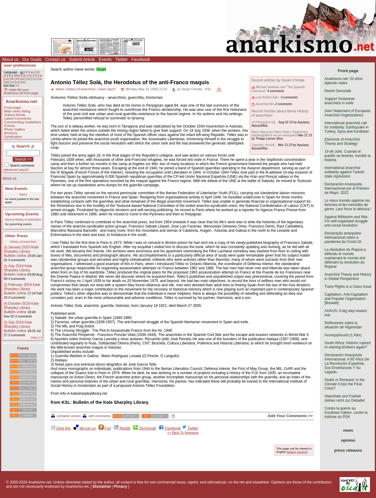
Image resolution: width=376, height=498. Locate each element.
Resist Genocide (337, 91)
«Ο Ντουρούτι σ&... (264, 122)
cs (34, 79)
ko (24, 82)
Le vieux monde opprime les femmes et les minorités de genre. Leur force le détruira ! (347, 204)
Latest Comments (17, 118)
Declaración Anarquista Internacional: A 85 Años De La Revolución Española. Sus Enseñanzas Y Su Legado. (346, 363)
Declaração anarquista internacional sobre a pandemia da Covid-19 (342, 237)
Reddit (122, 428)
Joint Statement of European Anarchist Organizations (347, 113)
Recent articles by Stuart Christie (277, 80)
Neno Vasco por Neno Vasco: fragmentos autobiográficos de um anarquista (279, 133)
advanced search (16, 169)
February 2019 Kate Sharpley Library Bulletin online (22, 289)
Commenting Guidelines (22, 122)
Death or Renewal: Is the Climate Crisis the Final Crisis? (344, 384)
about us (9, 178)
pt (5, 75)
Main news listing (17, 111)
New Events (16, 188)
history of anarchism (81, 89)
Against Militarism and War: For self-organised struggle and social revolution (346, 221)
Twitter (121, 59)
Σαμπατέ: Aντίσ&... (264, 145)
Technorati (144, 428)
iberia (60, 89)
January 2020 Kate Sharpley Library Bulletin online (21, 251)
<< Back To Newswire (183, 432)
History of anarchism (28, 219)
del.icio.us (85, 428)
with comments (96, 416)
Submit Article (82, 59)
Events (105, 59)
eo (18, 82)
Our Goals (32, 59)
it (37, 72)
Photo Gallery (14, 129)
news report (106, 89)
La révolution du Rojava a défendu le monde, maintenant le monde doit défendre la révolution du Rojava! (345, 258)
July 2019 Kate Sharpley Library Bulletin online (18, 270)
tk (10, 75)
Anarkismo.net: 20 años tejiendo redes (343, 81)
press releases (348, 450)
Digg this (61, 428)
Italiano (291, 451)
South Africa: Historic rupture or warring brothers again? (347, 345)
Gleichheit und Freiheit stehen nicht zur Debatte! (344, 398)
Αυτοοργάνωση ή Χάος (342, 335)
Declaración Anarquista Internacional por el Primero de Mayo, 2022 (346, 188)
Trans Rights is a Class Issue (347, 286)
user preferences (20, 65)
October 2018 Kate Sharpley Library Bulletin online (21, 307)
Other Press (16, 236)
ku (23, 79)
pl (6, 79)
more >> (36, 337)
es (32, 72)
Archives (11, 133)
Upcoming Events (22, 214)
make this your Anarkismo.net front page (21, 91)
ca (40, 79)
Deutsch (302, 451)
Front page (12, 107)
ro (12, 82)
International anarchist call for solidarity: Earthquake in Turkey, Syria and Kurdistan (346, 127)
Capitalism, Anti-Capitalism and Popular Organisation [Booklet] (346, 298)
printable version (66, 416)
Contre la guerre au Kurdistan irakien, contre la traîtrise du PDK (346, 412)
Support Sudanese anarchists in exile (339, 101)
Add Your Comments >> (290, 415)
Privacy (120, 486)
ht (17, 79)
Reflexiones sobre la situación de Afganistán (343, 325)
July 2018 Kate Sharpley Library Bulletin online (18, 326)
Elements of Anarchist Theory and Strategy (342, 141)
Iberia (23, 194)
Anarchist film (265, 104)
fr (27, 72)
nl (36, 75)
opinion (348, 440)
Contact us (55, 59)
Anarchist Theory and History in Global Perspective (347, 276)
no (30, 75)
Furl (105, 428)
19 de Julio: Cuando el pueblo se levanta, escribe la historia (347, 155)
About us (10, 59)
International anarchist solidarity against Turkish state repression (344, 172)
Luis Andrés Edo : (268, 97)
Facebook (140, 59)
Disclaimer (102, 486)
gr (24, 75)
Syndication (13, 136)
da (6, 82)
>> (17, 85)
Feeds (23, 348)
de (12, 79)
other (17, 75)
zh (28, 79)
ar (40, 75)
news (348, 430)
